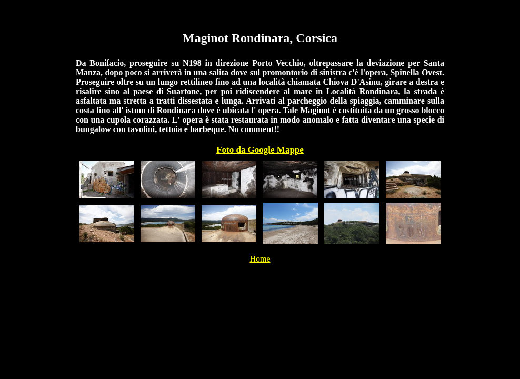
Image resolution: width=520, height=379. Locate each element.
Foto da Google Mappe (260, 150)
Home (259, 258)
